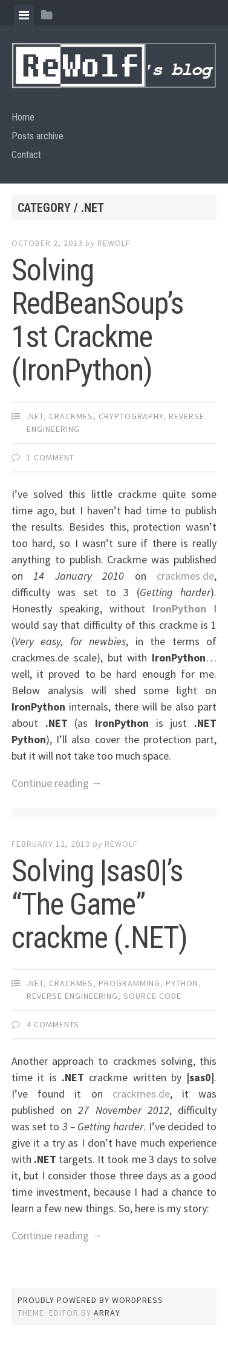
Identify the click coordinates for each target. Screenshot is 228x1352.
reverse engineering (72, 995)
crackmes (71, 416)
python (182, 983)
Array (107, 1312)
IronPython (179, 608)
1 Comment (50, 457)
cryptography (131, 416)
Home (22, 117)
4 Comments (53, 1024)
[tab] (24, 15)
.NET (35, 416)
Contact (26, 155)
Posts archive (37, 136)
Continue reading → (56, 783)
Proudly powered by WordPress (90, 1299)
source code (152, 995)
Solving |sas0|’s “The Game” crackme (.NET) (99, 904)
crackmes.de (185, 576)
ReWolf (114, 242)
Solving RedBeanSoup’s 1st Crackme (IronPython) (97, 320)
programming (129, 983)
